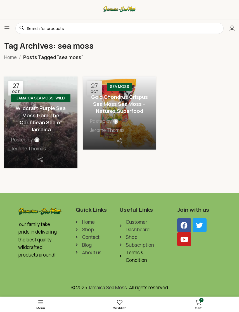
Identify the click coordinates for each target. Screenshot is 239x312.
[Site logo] (120, 9)
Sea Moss (119, 86)
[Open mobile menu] (7, 28)
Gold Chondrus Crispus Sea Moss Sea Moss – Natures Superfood (119, 104)
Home (10, 57)
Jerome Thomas (28, 148)
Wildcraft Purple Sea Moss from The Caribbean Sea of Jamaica (41, 119)
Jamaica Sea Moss (34, 98)
